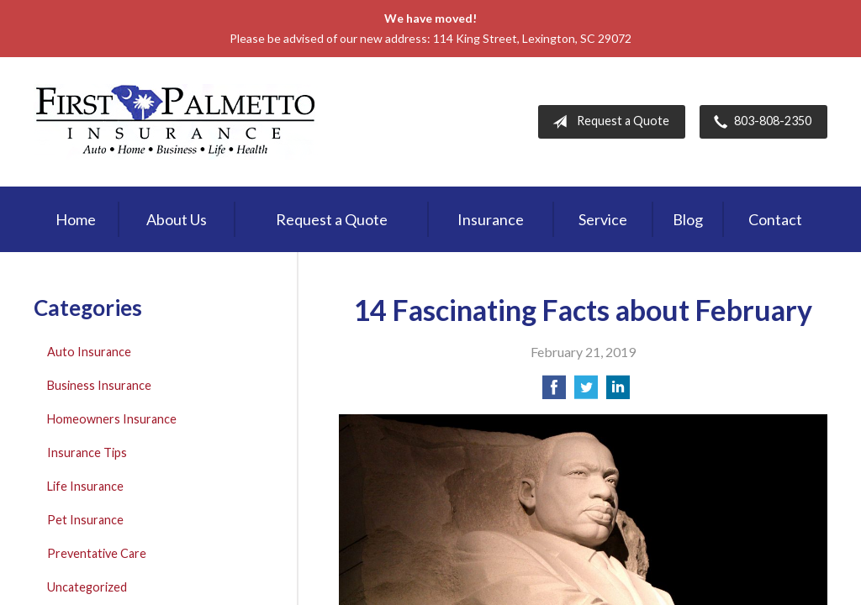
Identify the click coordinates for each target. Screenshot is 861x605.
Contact (775, 219)
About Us (176, 219)
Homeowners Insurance (112, 419)
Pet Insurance (85, 520)
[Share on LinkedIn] (618, 392)
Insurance (490, 219)
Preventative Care (96, 553)
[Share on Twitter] (586, 392)
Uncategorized (87, 587)
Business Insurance (99, 385)
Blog (688, 219)
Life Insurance (85, 486)
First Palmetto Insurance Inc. (176, 122)
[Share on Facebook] (554, 392)
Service (602, 219)
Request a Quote (607, 122)
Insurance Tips (87, 452)
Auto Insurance (89, 352)
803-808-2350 (759, 122)
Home (75, 219)
